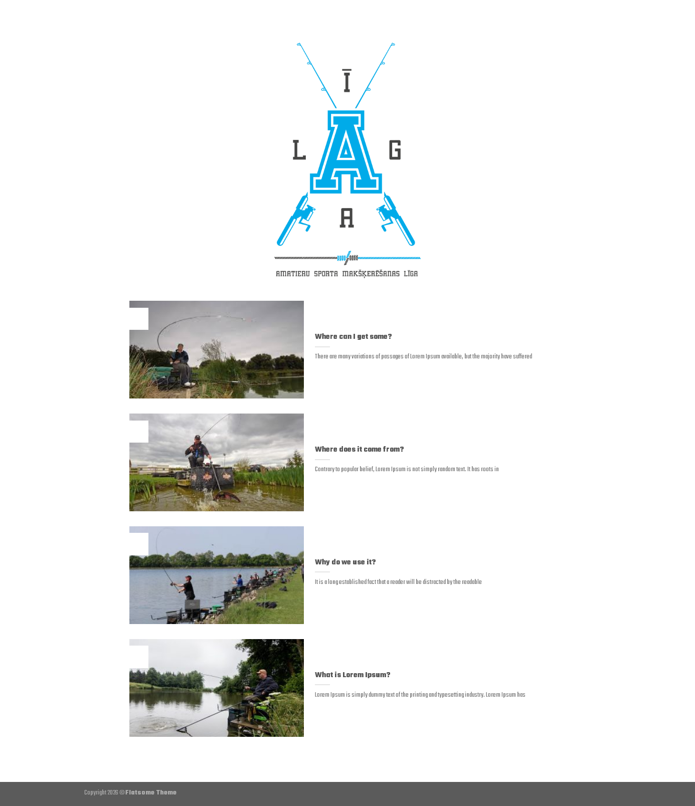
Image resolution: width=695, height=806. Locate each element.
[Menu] (93, 18)
